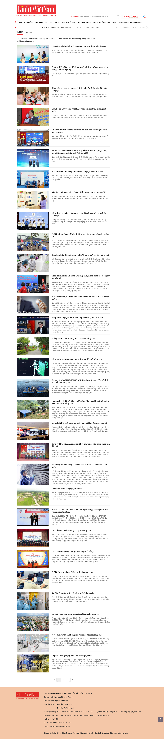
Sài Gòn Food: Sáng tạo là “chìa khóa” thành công (74, 593)
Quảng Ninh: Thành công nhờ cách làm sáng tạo (73, 338)
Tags (20, 31)
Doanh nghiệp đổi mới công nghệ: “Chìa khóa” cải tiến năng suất (80, 255)
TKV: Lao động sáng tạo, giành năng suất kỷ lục (73, 551)
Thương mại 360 (123, 22)
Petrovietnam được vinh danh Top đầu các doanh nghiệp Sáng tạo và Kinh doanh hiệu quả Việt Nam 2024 (79, 151)
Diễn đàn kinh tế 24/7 (26, 22)
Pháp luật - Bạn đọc (84, 22)
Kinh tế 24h (39, 22)
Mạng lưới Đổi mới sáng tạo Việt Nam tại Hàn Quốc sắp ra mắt (79, 423)
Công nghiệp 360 (135, 22)
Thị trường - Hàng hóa (52, 22)
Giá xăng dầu (85, 16)
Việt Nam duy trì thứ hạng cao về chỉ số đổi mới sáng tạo (77, 635)
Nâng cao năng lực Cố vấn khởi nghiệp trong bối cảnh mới (77, 317)
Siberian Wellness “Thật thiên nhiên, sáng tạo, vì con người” (79, 192)
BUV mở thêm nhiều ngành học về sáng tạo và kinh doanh (78, 171)
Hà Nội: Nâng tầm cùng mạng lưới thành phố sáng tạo (76, 614)
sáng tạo (29, 32)
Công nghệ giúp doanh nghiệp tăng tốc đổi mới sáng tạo (77, 359)
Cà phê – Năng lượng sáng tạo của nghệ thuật (72, 656)
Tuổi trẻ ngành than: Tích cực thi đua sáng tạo (72, 572)
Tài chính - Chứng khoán (101, 22)
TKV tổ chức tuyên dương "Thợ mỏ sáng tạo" (71, 530)
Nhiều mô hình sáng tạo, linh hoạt (67, 489)
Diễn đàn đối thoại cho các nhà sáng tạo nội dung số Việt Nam (79, 46)
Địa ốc (114, 22)
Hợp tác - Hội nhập (68, 22)
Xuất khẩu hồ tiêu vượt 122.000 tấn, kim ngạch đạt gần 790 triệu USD (77, 27)
